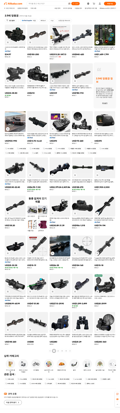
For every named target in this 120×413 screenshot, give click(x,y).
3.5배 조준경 (21, 148)
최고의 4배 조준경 (36, 379)
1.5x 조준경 (9, 148)
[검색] (75, 3)
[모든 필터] (10, 20)
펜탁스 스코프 (89, 383)
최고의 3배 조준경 (75, 383)
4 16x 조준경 (47, 148)
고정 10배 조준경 (91, 379)
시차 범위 (48, 383)
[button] (69, 3)
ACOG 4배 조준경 (35, 383)
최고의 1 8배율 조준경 (77, 153)
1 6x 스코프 (50, 379)
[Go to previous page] (50, 351)
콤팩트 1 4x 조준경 (61, 153)
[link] (117, 394)
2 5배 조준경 (9, 153)
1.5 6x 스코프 (46, 153)
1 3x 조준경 (22, 383)
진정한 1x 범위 (105, 379)
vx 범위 (35, 153)
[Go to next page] (70, 351)
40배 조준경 (9, 383)
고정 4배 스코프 (23, 153)
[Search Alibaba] (47, 4)
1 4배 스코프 (9, 379)
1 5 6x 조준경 (22, 379)
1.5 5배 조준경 (34, 148)
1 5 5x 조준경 (60, 148)
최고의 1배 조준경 (63, 379)
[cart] (94, 4)
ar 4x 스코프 (77, 379)
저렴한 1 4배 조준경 (74, 148)
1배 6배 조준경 (61, 383)
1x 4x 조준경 (104, 148)
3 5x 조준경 (92, 153)
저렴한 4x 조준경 (90, 148)
